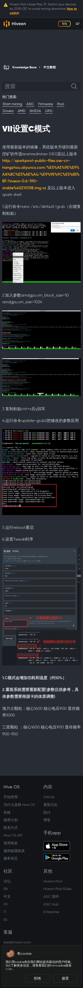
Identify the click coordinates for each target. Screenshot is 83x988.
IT (5, 912)
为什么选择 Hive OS (19, 805)
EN (6, 889)
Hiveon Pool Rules (57, 889)
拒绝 (37, 978)
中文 (7, 896)
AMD (21, 111)
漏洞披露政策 (14, 851)
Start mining (12, 104)
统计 (46, 812)
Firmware (45, 104)
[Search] (37, 86)
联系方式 (11, 828)
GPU (48, 111)
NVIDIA (35, 111)
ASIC (30, 104)
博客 (46, 820)
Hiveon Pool (52, 881)
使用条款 (11, 843)
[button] (10, 953)
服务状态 (11, 858)
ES (5, 919)
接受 (65, 978)
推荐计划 (11, 820)
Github (48, 797)
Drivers (8, 111)
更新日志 (50, 805)
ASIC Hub (51, 904)
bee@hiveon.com (17, 942)
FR (6, 904)
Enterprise (51, 912)
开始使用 (11, 797)
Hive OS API (13, 835)
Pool (60, 104)
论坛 (7, 881)
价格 (7, 812)
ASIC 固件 (51, 896)
